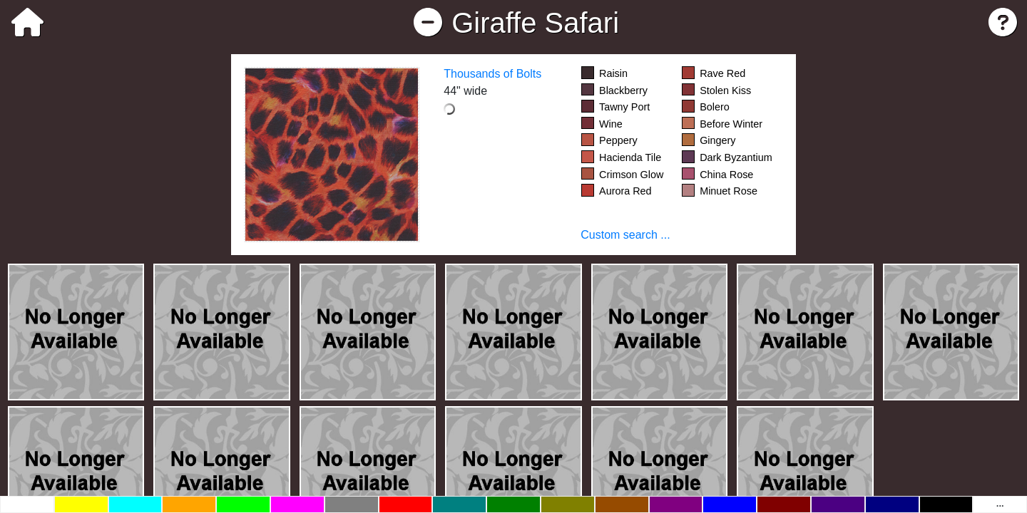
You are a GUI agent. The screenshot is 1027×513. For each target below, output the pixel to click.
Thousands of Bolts (492, 74)
